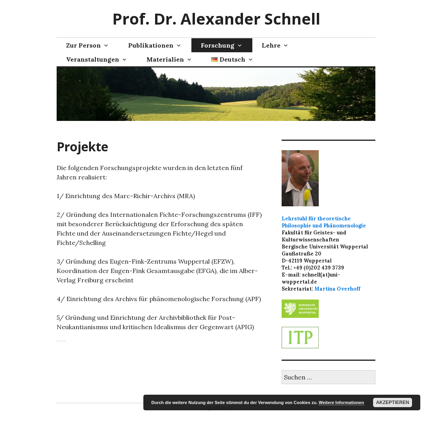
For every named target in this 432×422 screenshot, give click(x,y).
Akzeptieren (392, 402)
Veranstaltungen (92, 59)
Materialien (165, 59)
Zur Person (83, 45)
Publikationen (150, 45)
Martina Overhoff (337, 288)
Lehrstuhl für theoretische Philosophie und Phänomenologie (324, 222)
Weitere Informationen (341, 402)
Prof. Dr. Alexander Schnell (216, 18)
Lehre (271, 45)
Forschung (217, 45)
